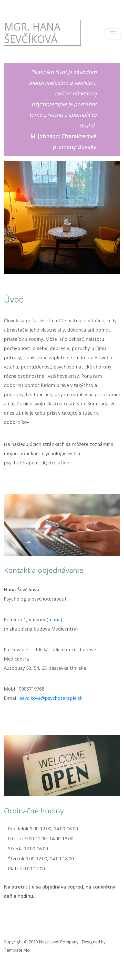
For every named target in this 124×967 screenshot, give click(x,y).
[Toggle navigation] (113, 34)
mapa (54, 619)
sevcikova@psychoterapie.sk (51, 698)
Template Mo (17, 950)
